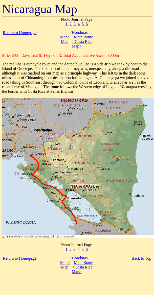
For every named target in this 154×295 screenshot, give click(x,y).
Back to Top (141, 258)
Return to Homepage (19, 33)
